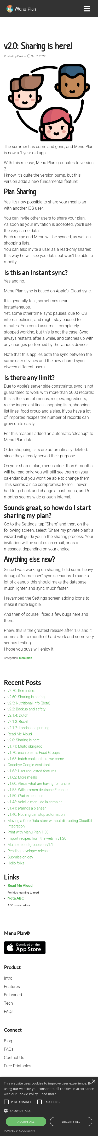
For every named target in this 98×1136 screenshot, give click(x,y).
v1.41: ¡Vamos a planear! (27, 808)
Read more (48, 1094)
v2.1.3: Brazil (18, 722)
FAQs (8, 1011)
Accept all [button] (26, 1122)
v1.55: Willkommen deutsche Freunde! (38, 790)
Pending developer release (28, 851)
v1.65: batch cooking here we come (36, 759)
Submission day (20, 857)
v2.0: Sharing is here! (24, 740)
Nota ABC (16, 898)
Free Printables (17, 1065)
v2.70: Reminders (21, 691)
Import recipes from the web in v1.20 (37, 838)
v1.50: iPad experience (25, 796)
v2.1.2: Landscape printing (28, 728)
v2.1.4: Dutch (18, 715)
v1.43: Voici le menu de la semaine (35, 802)
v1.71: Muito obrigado (25, 746)
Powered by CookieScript (19, 1130)
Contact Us (14, 1057)
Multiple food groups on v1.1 (30, 845)
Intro (8, 978)
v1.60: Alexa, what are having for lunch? (39, 783)
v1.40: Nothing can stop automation (36, 814)
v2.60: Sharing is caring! (26, 697)
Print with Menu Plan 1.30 (28, 832)
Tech (8, 1003)
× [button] (93, 1081)
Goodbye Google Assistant (29, 765)
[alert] (49, 1106)
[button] (49, 1110)
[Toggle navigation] (88, 8)
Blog (8, 1040)
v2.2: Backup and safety (26, 709)
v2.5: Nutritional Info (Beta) (29, 703)
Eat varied (13, 994)
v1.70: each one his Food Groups (34, 752)
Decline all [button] (71, 1122)
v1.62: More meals (22, 777)
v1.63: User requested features (32, 771)
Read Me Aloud (20, 734)
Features (12, 986)
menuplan (25, 658)
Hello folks (16, 863)
